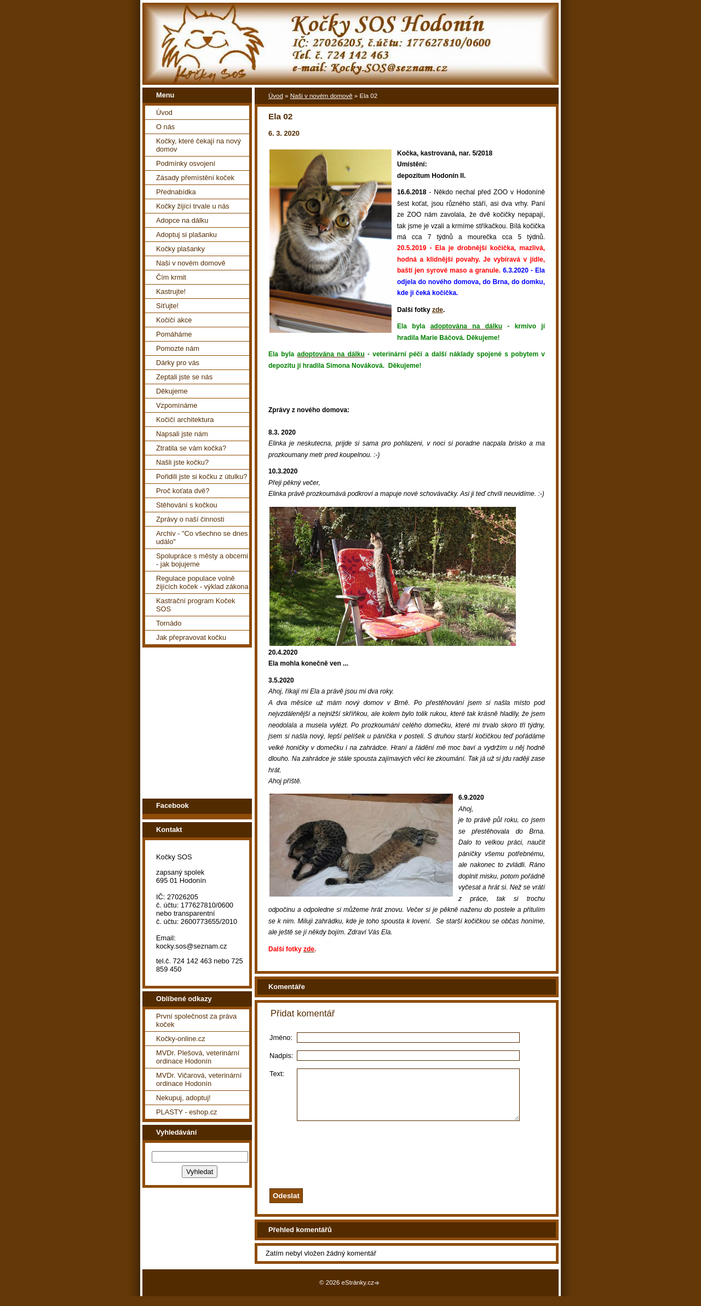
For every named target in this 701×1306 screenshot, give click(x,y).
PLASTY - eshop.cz (186, 1112)
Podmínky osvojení (185, 163)
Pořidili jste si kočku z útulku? (201, 476)
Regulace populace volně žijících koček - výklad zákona (202, 582)
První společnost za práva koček (196, 1020)
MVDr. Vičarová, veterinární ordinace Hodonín (199, 1079)
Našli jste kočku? (182, 462)
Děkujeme (172, 391)
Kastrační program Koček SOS (195, 605)
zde (437, 310)
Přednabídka (176, 192)
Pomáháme (174, 334)
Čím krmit (171, 277)
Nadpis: (281, 1055)
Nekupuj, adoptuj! (183, 1098)
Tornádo (168, 623)
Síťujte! (167, 306)
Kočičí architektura (185, 419)
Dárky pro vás (177, 363)
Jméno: (280, 1037)
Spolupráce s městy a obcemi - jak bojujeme (202, 560)
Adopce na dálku (182, 220)
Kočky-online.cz (180, 1039)
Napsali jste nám (182, 434)
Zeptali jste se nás (184, 377)
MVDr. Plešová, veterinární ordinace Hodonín (197, 1057)
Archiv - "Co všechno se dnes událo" (202, 537)
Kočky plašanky (180, 249)
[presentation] (420, 1161)
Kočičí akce (174, 320)
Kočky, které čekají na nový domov (198, 145)
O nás (165, 127)
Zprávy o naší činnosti (190, 519)
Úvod (164, 112)
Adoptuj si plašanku (186, 234)
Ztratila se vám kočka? (191, 448)
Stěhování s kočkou (186, 505)
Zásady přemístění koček (195, 178)
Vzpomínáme (176, 405)
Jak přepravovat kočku (191, 637)
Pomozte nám (177, 348)
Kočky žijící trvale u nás (192, 206)
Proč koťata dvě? (182, 491)
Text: (276, 1074)
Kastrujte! (171, 291)
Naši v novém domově (191, 263)
